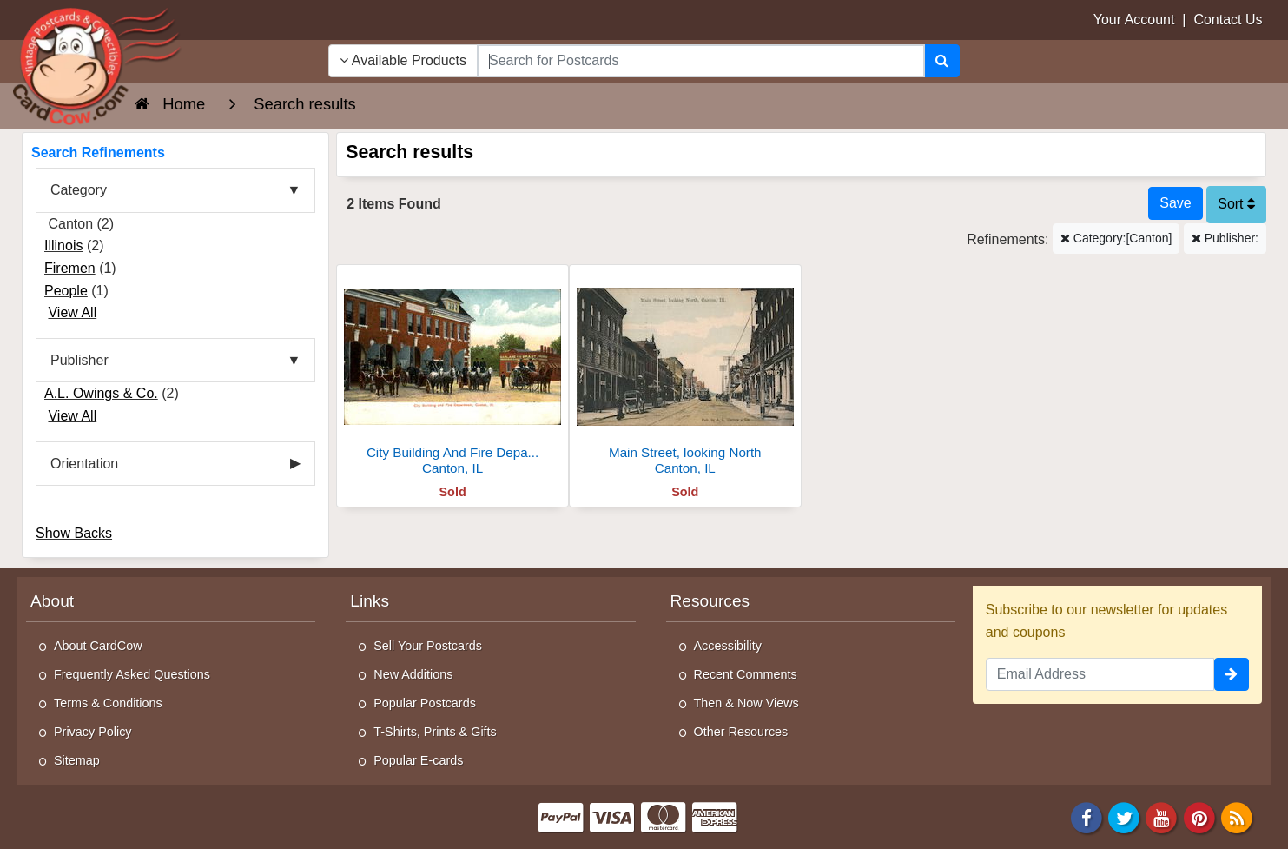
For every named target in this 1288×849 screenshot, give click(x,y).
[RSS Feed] (1237, 817)
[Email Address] (1100, 674)
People (66, 290)
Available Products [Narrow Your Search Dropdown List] (403, 60)
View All (72, 312)
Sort (1236, 203)
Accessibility (728, 646)
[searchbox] (701, 60)
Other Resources (741, 732)
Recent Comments (745, 674)
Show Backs (74, 533)
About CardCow (98, 646)
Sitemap (77, 760)
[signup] (1231, 674)
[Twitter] (1124, 817)
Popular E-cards (418, 760)
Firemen (70, 268)
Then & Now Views (746, 703)
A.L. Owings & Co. (101, 393)
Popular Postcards (424, 703)
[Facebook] (1086, 817)
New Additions (412, 674)
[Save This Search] (1175, 203)
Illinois (63, 245)
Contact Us (1227, 19)
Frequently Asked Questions (132, 674)
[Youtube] (1162, 817)
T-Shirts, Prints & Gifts (435, 732)
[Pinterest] (1199, 817)
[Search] (942, 60)
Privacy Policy (93, 732)
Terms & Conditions (108, 703)
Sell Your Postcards (427, 646)
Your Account (1134, 19)
